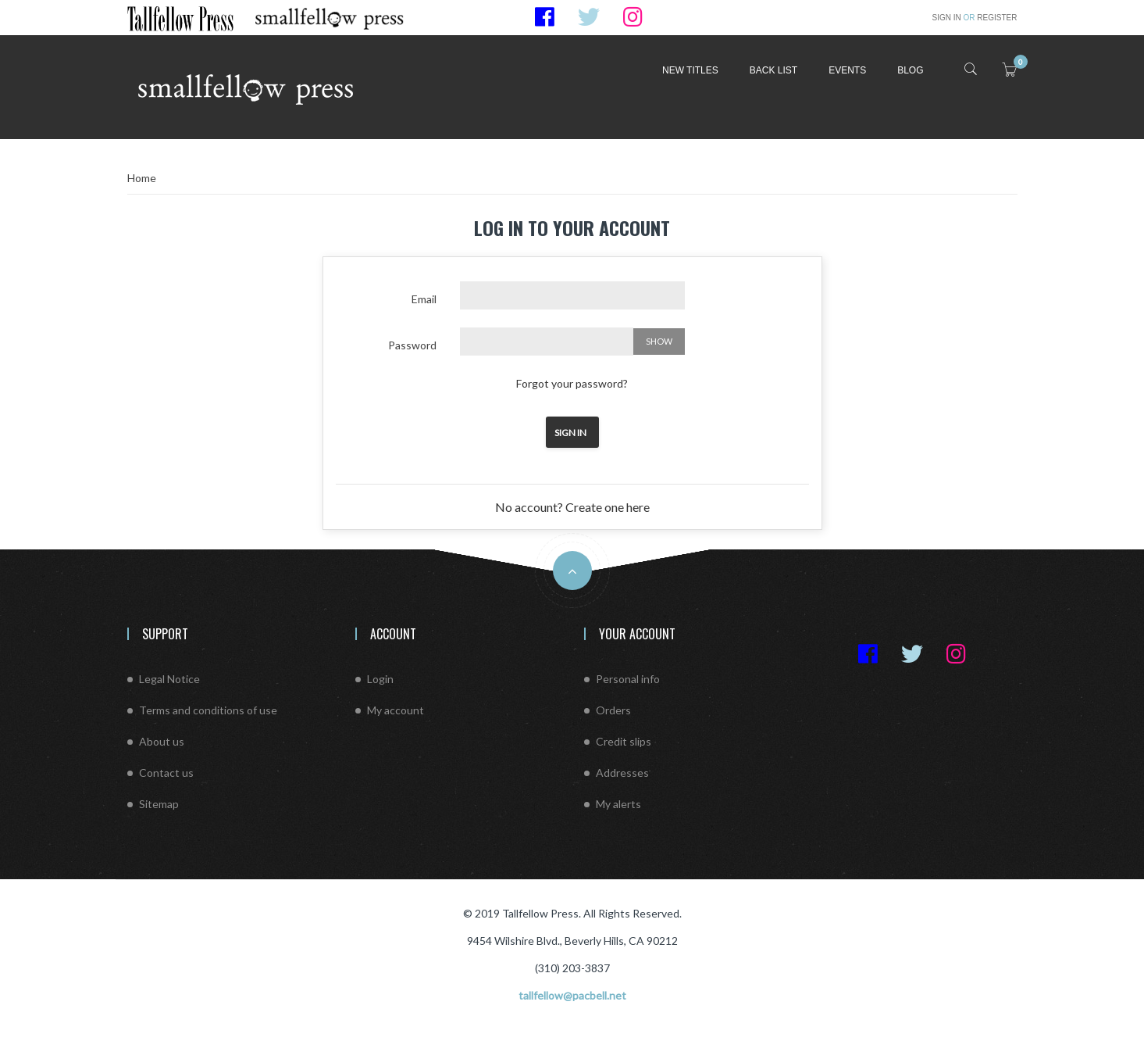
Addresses (622, 772)
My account (395, 710)
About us (161, 741)
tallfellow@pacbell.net (572, 995)
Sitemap (159, 803)
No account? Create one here (572, 506)
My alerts (618, 803)
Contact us (166, 772)
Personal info (628, 678)
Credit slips (623, 741)
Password (412, 345)
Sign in (948, 17)
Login (380, 678)
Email (424, 299)
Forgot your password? (572, 383)
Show (659, 341)
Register (990, 17)
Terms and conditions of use (208, 710)
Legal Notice (169, 678)
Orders (613, 710)
